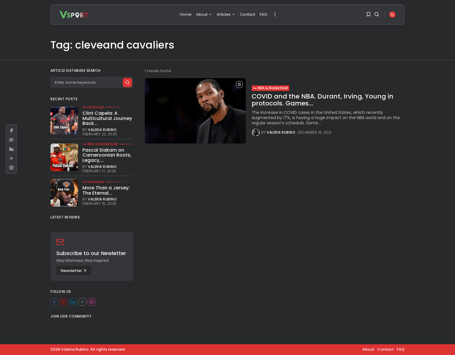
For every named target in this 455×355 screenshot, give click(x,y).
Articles (226, 14)
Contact (247, 14)
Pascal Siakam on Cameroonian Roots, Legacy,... (106, 155)
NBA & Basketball (270, 87)
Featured (93, 107)
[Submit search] (127, 82)
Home (186, 14)
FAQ (263, 14)
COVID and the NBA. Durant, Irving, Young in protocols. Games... (322, 100)
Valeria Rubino (281, 132)
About (204, 14)
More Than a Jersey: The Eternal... (106, 190)
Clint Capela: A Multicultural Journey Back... (107, 118)
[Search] (91, 82)
